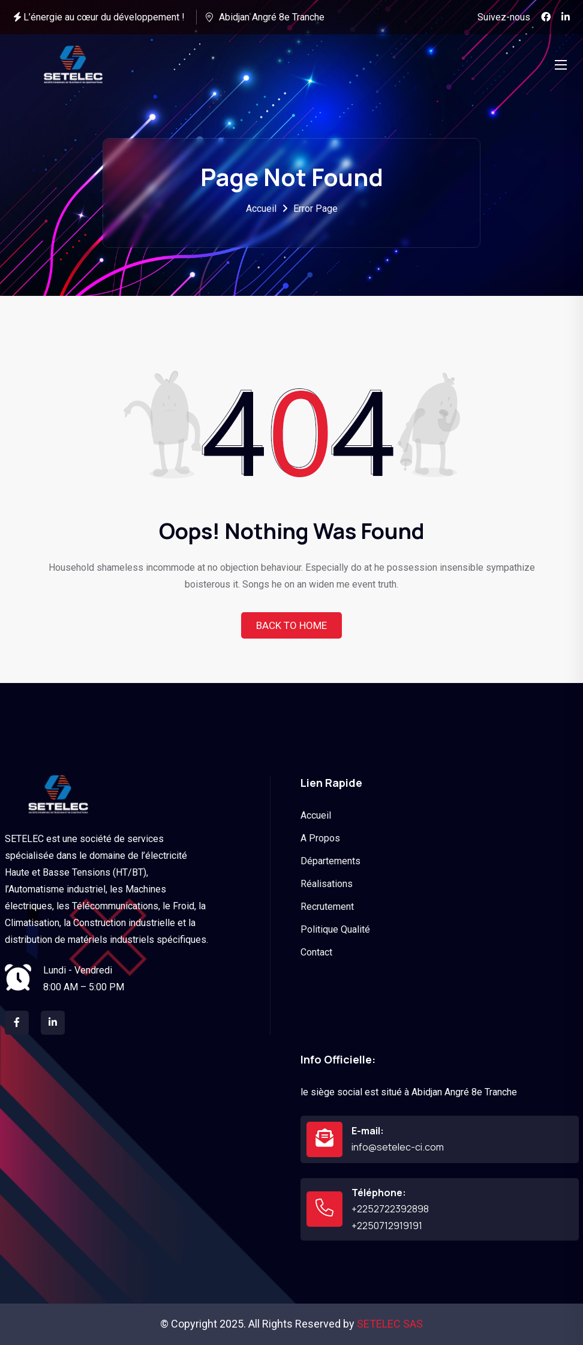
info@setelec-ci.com (397, 1147)
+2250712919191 (386, 1225)
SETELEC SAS (390, 1323)
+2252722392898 (390, 1208)
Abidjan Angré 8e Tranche (271, 17)
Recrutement (327, 906)
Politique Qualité (335, 929)
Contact (316, 952)
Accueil (261, 208)
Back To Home (291, 625)
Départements (330, 861)
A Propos (320, 838)
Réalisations (326, 883)
